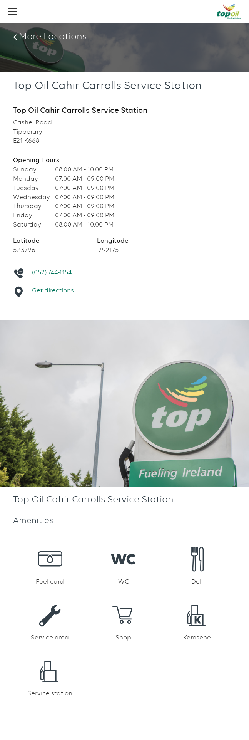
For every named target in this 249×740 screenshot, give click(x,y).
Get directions (53, 290)
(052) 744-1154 (52, 272)
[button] (12, 11)
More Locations (55, 36)
